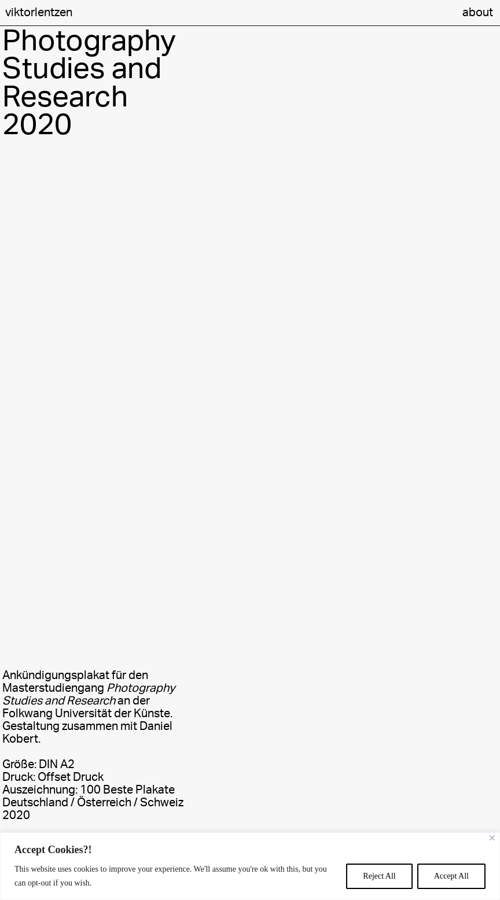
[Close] (492, 837)
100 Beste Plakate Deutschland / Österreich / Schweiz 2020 (92, 802)
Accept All (451, 876)
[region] (250, 866)
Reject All (379, 876)
